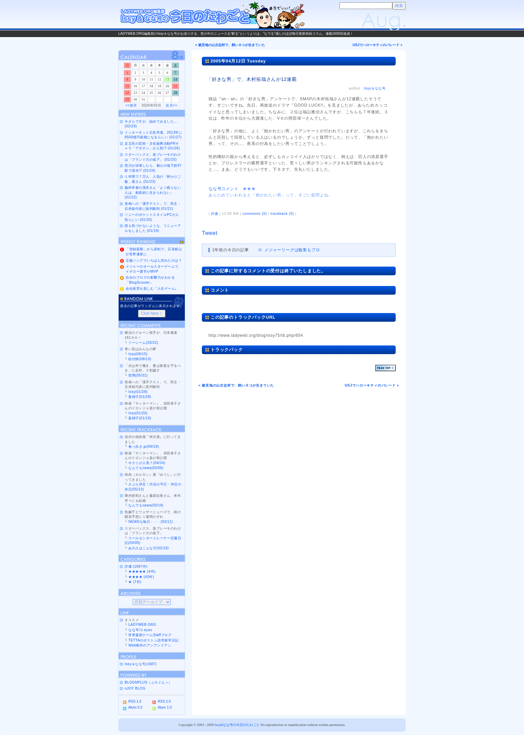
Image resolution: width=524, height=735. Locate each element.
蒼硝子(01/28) (139, 397)
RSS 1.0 (134, 701)
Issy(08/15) (137, 354)
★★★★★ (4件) (141, 571)
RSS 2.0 (164, 701)
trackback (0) (282, 213)
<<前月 (131, 105)
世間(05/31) (138, 375)
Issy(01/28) (137, 392)
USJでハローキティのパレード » (377, 45)
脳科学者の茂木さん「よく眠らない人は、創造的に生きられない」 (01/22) (153, 192)
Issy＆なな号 (375, 88)
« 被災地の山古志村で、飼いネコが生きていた (230, 45)
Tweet (210, 233)
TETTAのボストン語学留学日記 (153, 640)
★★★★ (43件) (141, 577)
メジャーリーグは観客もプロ (292, 250)
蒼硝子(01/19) (139, 418)
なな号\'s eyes (140, 630)
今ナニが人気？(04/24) (146, 463)
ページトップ (385, 368)
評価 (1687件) (136, 566)
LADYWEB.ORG (142, 624)
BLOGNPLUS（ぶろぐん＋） (148, 682)
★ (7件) (134, 582)
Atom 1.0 (165, 707)
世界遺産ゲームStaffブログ (149, 635)
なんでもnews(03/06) (145, 468)
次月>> (171, 105)
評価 (214, 213)
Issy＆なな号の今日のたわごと (211, 15)
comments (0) (254, 213)
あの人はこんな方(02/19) (148, 548)
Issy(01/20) (137, 413)
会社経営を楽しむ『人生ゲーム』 (152, 288)
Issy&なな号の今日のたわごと (237, 725)
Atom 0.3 (135, 707)
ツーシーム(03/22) (143, 342)
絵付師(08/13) (139, 359)
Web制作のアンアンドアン (149, 645)
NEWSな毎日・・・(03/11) (150, 522)
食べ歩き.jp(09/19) (143, 446)
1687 (151, 664)
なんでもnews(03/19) (145, 505)
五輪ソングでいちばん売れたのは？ (154, 260)
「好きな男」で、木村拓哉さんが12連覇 (252, 79)
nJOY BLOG (135, 688)
